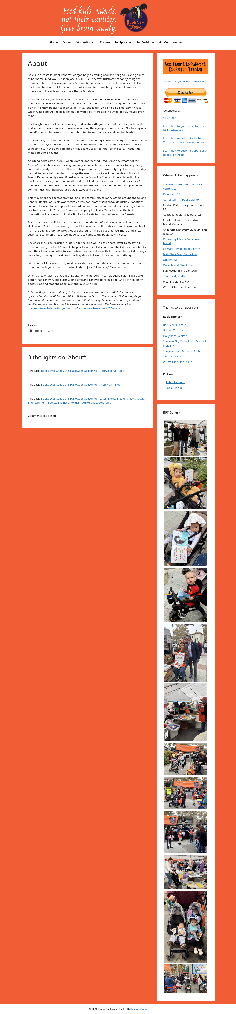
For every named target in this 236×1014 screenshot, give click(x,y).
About (67, 42)
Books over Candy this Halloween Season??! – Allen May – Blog (80, 384)
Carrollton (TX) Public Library (181, 199)
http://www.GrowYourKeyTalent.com (99, 308)
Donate (105, 42)
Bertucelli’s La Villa (175, 325)
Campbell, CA (171, 194)
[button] (85, 42)
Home (54, 42)
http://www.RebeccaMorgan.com (52, 308)
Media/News (84, 42)
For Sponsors (123, 42)
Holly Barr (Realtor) (175, 336)
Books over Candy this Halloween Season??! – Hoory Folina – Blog (82, 371)
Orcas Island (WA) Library (179, 265)
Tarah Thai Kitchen (175, 356)
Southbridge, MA (174, 276)
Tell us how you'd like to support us (185, 81)
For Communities (170, 42)
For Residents (145, 42)
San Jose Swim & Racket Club (181, 351)
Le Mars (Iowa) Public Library (182, 249)
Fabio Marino (174, 388)
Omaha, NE (170, 259)
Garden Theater (173, 330)
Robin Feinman (175, 382)
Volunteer (169, 118)
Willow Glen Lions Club (177, 362)
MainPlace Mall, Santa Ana (180, 254)
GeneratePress (138, 1008)
